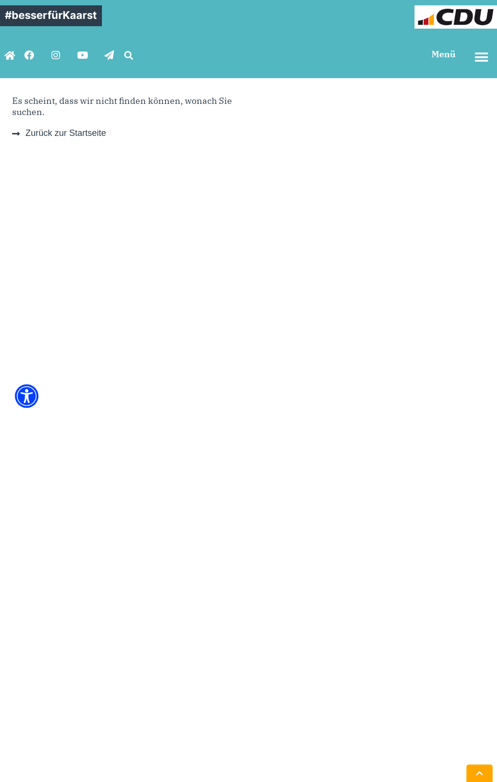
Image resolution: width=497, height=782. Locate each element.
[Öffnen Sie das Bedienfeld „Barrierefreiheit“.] (27, 396)
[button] (128, 55)
